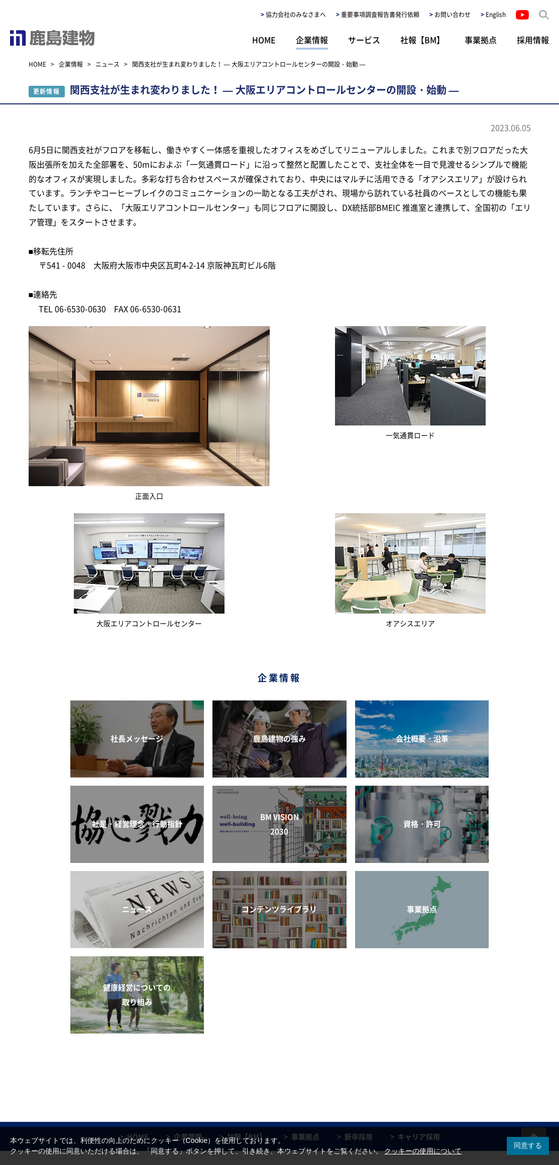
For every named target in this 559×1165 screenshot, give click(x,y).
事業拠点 (481, 40)
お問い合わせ (452, 14)
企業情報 (312, 40)
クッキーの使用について (423, 1151)
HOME (264, 40)
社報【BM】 (422, 40)
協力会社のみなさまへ (296, 14)
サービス (364, 40)
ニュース (107, 64)
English (496, 14)
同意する (528, 1145)
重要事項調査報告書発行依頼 (380, 14)
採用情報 (533, 40)
